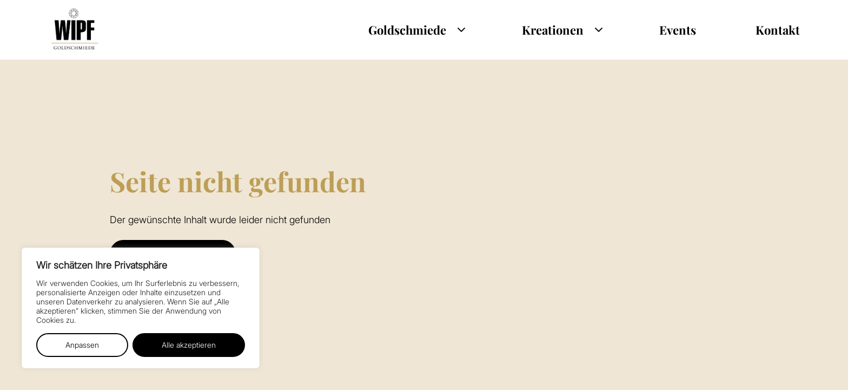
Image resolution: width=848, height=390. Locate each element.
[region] (141, 308)
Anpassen (82, 344)
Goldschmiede (407, 30)
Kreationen (553, 30)
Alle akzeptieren (189, 344)
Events (677, 30)
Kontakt (778, 30)
